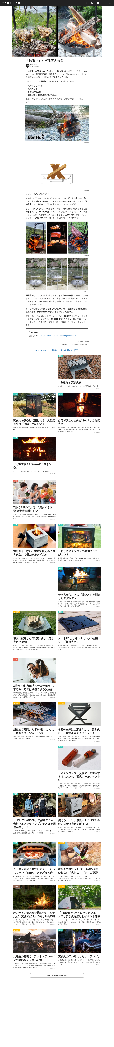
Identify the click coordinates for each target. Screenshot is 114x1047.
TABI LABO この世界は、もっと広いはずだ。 (57, 351)
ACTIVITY (16, 612)
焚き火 (71, 344)
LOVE (15, 481)
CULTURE (16, 887)
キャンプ (77, 344)
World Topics (84, 344)
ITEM (60, 356)
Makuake (65, 344)
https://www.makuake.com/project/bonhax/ (58, 336)
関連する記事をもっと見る (57, 976)
